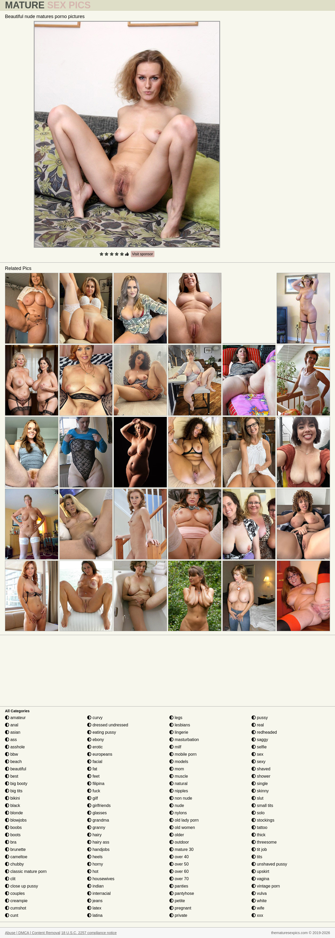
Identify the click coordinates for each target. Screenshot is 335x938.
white (259, 901)
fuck (93, 791)
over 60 (179, 871)
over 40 (179, 857)
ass (11, 739)
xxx (257, 915)
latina (95, 915)
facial (94, 761)
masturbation (184, 739)
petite (177, 901)
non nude (180, 798)
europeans (99, 754)
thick (258, 835)
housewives (100, 879)
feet (93, 776)
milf (175, 747)
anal (11, 725)
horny (95, 864)
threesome (264, 842)
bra (10, 842)
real (258, 725)
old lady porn (184, 820)
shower (261, 776)
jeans (95, 901)
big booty (16, 783)
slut (257, 798)
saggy (260, 739)
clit (10, 879)
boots (13, 835)
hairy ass (98, 842)
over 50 (179, 864)
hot (92, 871)
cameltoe (16, 857)
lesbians (179, 725)
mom (176, 769)
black (12, 805)
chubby (14, 864)
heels (95, 857)
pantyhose (181, 893)
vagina (260, 879)
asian (12, 732)
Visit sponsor (142, 254)
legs (175, 717)
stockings (263, 820)
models (178, 761)
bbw (11, 754)
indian (95, 886)
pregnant (180, 908)
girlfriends (99, 805)
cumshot (15, 908)
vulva (259, 893)
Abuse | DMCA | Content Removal (32, 933)
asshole (15, 747)
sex (257, 754)
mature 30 (181, 849)
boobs (13, 827)
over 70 (179, 879)
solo (258, 813)
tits (257, 857)
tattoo (259, 827)
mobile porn (183, 754)
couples (15, 893)
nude (176, 805)
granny (96, 827)
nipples (178, 791)
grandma (98, 820)
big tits (14, 791)
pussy (260, 717)
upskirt (260, 871)
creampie (16, 901)
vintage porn (266, 886)
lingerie (178, 732)
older (176, 835)
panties (178, 886)
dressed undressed (107, 725)
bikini (12, 798)
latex (94, 908)
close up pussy (21, 886)
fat (92, 769)
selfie (259, 747)
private (178, 915)
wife (258, 908)
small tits (262, 805)
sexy (258, 761)
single (260, 783)
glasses (97, 813)
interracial (99, 893)
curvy (95, 717)
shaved (261, 769)
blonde (14, 813)
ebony (95, 739)
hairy (94, 835)
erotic (95, 747)
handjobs (98, 849)
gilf (92, 798)
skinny (260, 791)
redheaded (264, 732)
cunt (11, 915)
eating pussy (101, 732)
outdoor (179, 842)
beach (13, 761)
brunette (15, 849)
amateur (15, 717)
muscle (178, 776)
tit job (259, 849)
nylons (178, 813)
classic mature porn (26, 871)
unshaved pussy (269, 864)
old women (182, 827)
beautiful (15, 769)
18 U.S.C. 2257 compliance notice (89, 933)
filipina (95, 783)
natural (178, 783)
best (11, 776)
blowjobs (16, 820)
